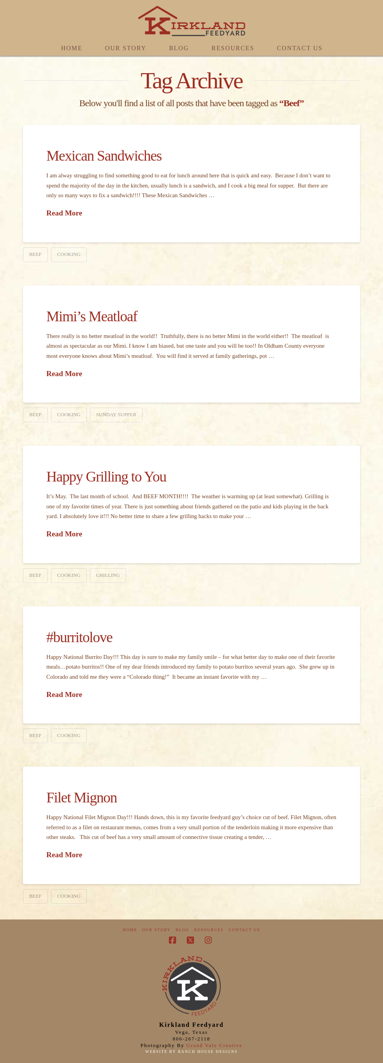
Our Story (156, 930)
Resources (209, 930)
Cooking (69, 254)
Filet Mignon (81, 798)
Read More (64, 213)
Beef (35, 254)
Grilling (108, 575)
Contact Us (244, 930)
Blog (182, 930)
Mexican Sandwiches (104, 156)
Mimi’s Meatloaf (91, 316)
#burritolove (79, 637)
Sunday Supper (116, 414)
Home (130, 930)
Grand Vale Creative (214, 1045)
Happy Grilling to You (106, 477)
